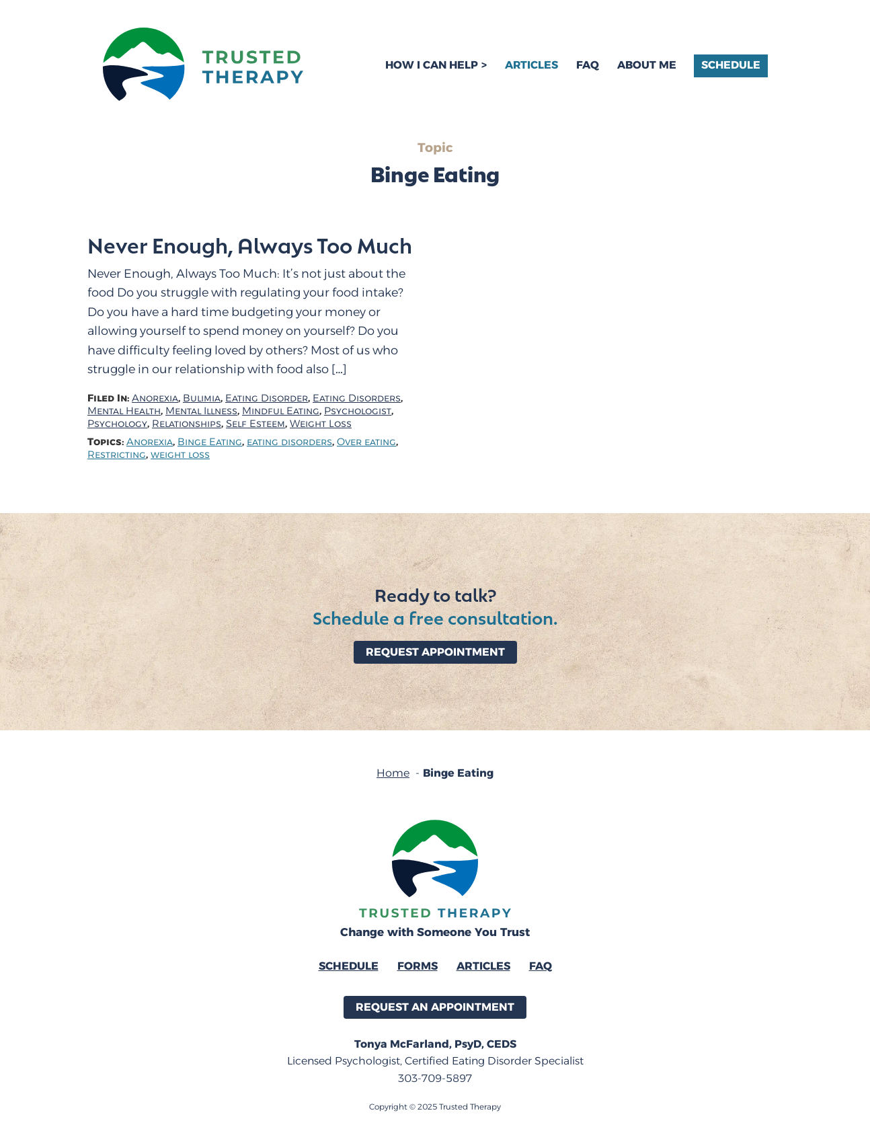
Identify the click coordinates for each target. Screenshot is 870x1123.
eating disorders (289, 442)
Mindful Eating (280, 411)
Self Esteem (255, 424)
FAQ (587, 65)
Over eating (366, 442)
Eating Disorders (357, 398)
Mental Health (124, 411)
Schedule (730, 65)
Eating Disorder (266, 398)
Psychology (117, 424)
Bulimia (202, 398)
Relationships (186, 424)
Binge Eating (209, 442)
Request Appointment (435, 652)
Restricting (116, 455)
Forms (417, 966)
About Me (646, 65)
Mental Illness (201, 411)
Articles (531, 65)
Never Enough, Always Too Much (249, 244)
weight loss (180, 455)
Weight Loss (321, 424)
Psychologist (357, 411)
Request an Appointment (435, 1007)
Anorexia (155, 398)
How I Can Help (431, 65)
